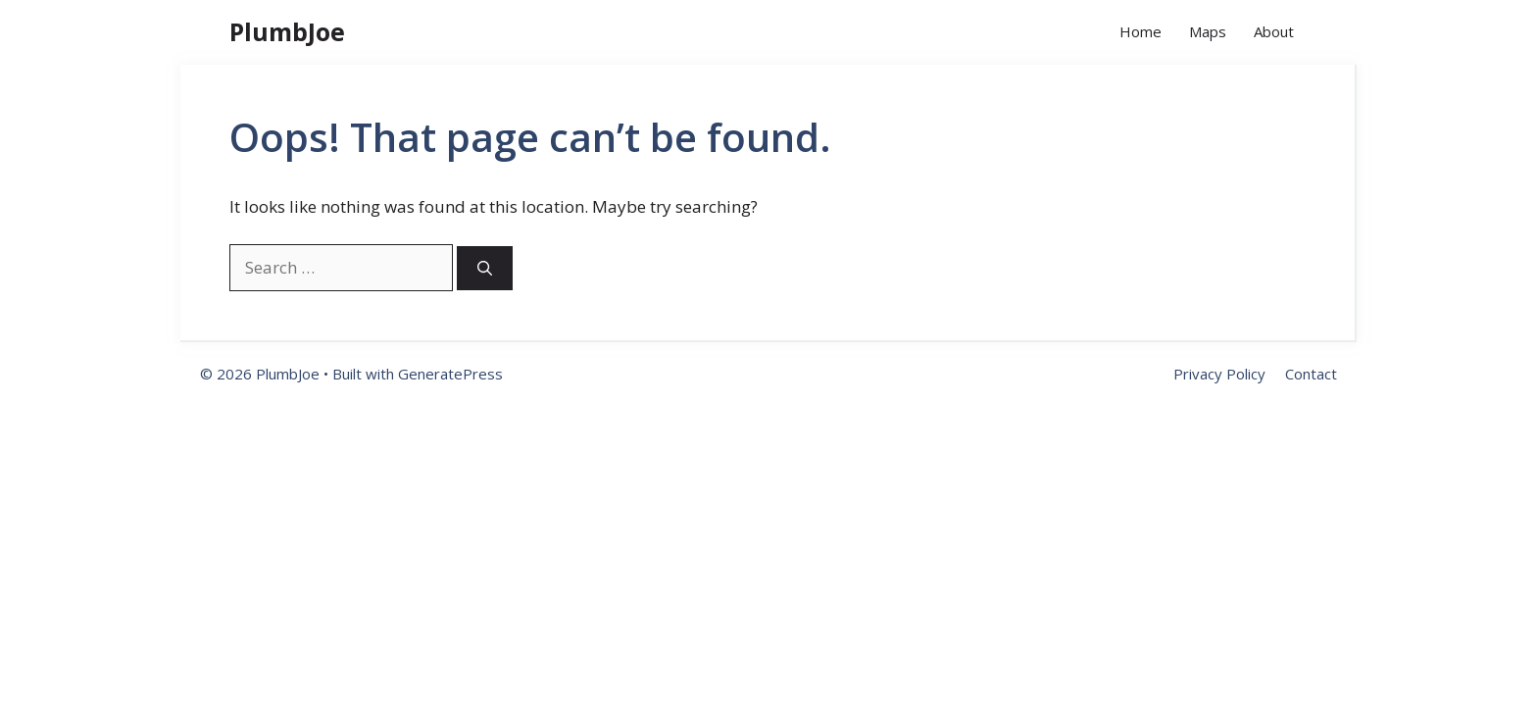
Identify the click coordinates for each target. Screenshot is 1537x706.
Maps (1207, 31)
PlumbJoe (287, 31)
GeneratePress (450, 373)
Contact (1311, 373)
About (1274, 31)
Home (1140, 31)
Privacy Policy (1219, 373)
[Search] (485, 268)
